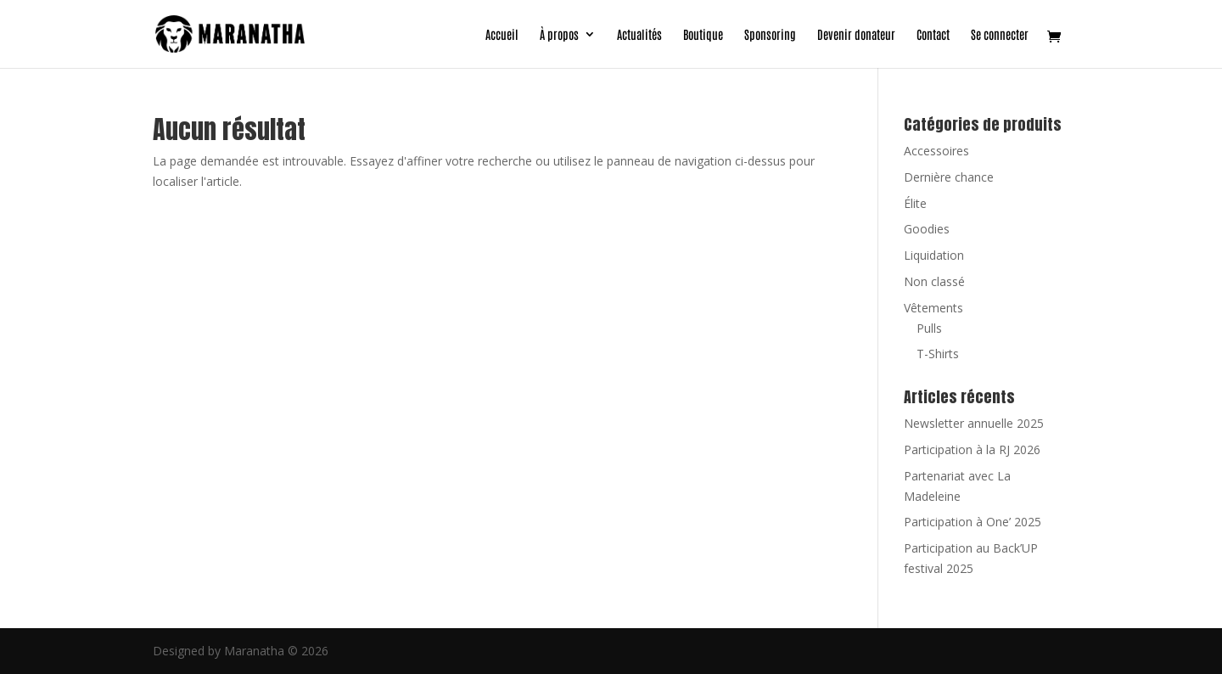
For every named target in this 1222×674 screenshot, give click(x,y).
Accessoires (936, 151)
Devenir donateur (856, 35)
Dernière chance (949, 177)
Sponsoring (770, 35)
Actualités (639, 35)
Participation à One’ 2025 (972, 522)
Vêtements (933, 308)
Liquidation (934, 255)
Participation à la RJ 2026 (972, 449)
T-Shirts (937, 353)
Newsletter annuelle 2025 (974, 423)
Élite (915, 203)
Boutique (703, 35)
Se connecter (1000, 35)
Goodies (927, 229)
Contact (933, 35)
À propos (559, 35)
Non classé (934, 281)
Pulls (929, 328)
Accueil (502, 35)
